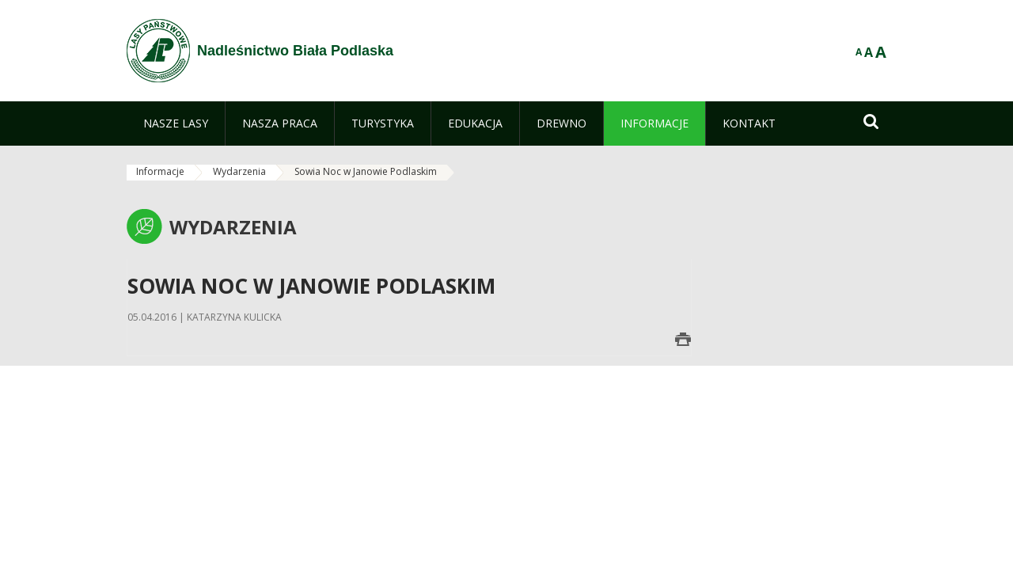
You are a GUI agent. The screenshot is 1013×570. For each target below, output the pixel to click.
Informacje (160, 171)
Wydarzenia (239, 171)
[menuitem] (176, 123)
